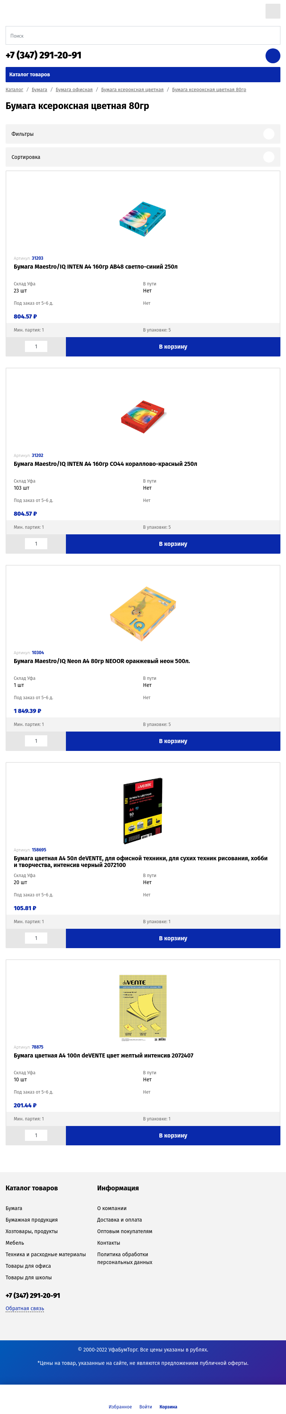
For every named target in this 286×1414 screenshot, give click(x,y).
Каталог (14, 89)
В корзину (173, 346)
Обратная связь (25, 1308)
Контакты (108, 1243)
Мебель (15, 1243)
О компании (112, 1208)
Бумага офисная (74, 89)
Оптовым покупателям (124, 1231)
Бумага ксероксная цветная (132, 89)
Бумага (39, 89)
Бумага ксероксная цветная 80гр (209, 89)
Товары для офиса (28, 1266)
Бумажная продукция (32, 1220)
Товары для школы (29, 1277)
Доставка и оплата (119, 1220)
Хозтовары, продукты (32, 1231)
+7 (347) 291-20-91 (44, 55)
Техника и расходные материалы (46, 1254)
